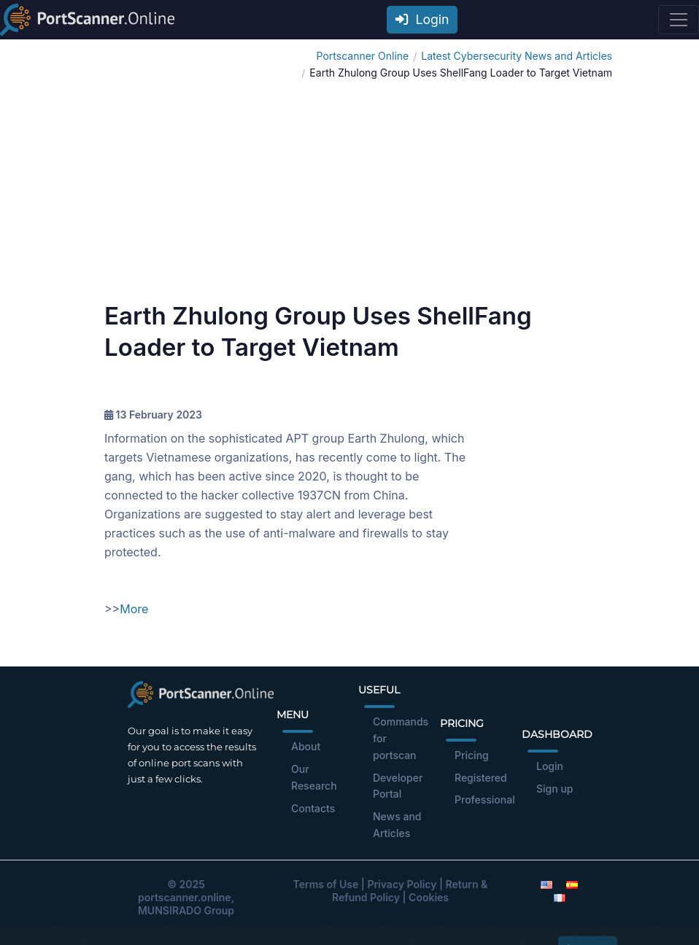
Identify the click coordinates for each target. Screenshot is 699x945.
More (134, 609)
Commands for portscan (400, 738)
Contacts (313, 808)
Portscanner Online (363, 56)
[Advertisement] (349, 191)
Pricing (472, 755)
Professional (485, 799)
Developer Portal (397, 786)
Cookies (429, 897)
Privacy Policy (401, 884)
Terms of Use (326, 884)
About (305, 746)
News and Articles (397, 824)
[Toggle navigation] (678, 19)
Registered (481, 777)
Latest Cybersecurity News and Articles (516, 56)
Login (422, 19)
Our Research (314, 777)
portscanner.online (184, 897)
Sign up (554, 788)
